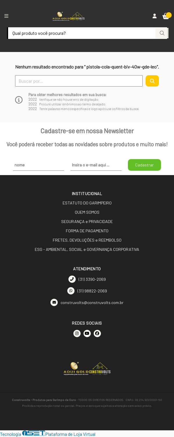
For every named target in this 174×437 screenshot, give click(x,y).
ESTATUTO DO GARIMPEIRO (87, 202)
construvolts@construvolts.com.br (87, 302)
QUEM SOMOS (87, 212)
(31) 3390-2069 (87, 279)
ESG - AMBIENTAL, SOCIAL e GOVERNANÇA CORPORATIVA (87, 249)
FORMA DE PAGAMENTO (87, 230)
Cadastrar (144, 164)
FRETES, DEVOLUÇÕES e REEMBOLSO (87, 240)
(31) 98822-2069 (87, 290)
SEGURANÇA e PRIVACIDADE (87, 221)
